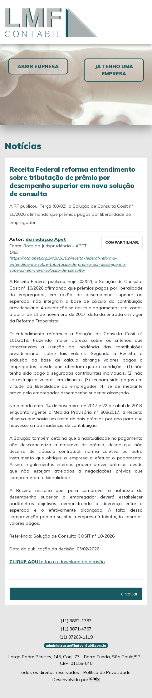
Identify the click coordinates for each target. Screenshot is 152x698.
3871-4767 (76, 629)
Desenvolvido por (76, 679)
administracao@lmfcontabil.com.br (76, 645)
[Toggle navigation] (139, 21)
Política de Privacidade (106, 672)
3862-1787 (76, 621)
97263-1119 (76, 637)
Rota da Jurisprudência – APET (55, 246)
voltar (129, 594)
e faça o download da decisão (57, 561)
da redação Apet (46, 239)
